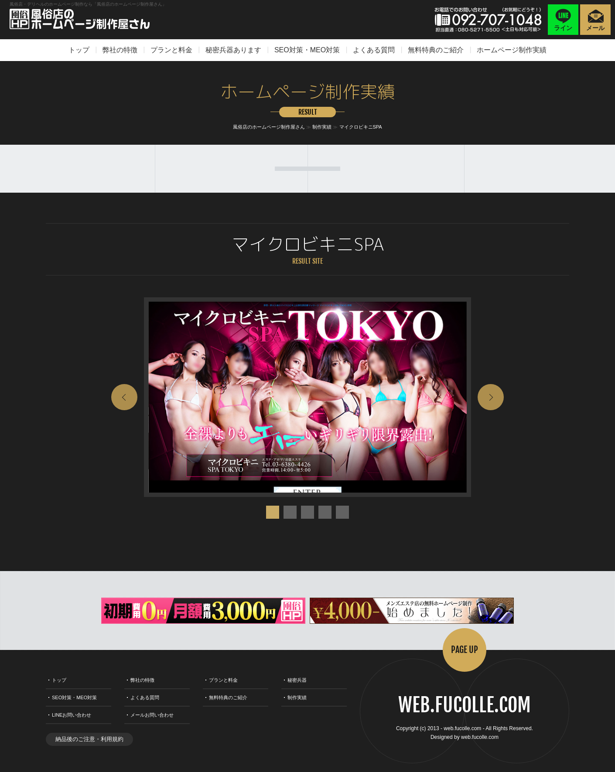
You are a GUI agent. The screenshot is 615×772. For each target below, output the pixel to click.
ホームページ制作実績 (512, 50)
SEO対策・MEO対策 (307, 50)
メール (595, 27)
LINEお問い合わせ (71, 715)
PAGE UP (464, 649)
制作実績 (321, 126)
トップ (78, 50)
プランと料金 (171, 50)
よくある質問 (374, 50)
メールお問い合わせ (152, 715)
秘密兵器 (297, 680)
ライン (563, 27)
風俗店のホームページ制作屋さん (269, 126)
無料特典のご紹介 (436, 50)
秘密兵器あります (233, 50)
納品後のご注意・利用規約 (89, 739)
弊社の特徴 (119, 50)
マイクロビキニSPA (360, 126)
